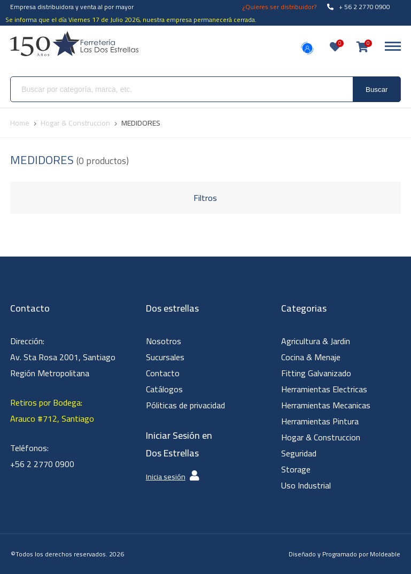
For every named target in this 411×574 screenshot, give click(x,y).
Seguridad (298, 453)
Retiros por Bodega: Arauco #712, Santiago (52, 410)
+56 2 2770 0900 (42, 464)
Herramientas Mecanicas (325, 405)
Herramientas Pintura (320, 421)
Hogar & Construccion (320, 437)
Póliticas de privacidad (185, 405)
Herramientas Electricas (324, 389)
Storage (296, 469)
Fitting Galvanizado (316, 373)
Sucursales (165, 357)
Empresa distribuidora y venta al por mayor (72, 7)
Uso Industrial (306, 485)
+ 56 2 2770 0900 (358, 7)
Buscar (376, 90)
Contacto (163, 373)
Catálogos (164, 389)
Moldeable (385, 554)
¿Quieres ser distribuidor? (279, 7)
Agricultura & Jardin (315, 341)
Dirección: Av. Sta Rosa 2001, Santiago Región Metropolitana (62, 357)
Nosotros (163, 341)
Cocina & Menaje (310, 357)
